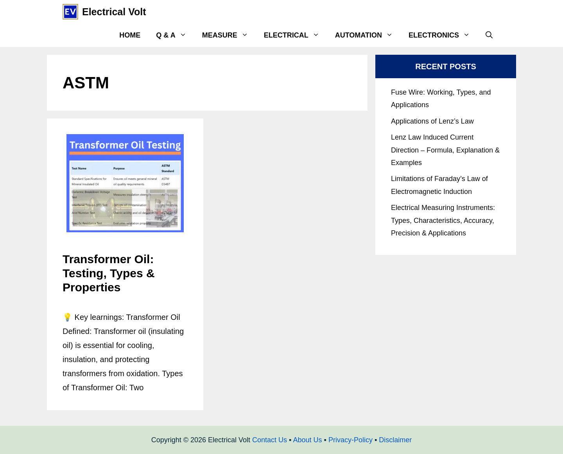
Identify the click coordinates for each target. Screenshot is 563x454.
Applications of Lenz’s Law (432, 121)
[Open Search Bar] (489, 35)
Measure (229, 35)
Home (129, 35)
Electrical (295, 35)
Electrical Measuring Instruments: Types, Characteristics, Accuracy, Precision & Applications (443, 220)
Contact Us (269, 440)
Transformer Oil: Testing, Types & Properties (109, 273)
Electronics (443, 35)
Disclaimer (395, 440)
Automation (368, 35)
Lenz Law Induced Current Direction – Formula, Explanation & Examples (445, 150)
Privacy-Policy (350, 440)
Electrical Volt (114, 11)
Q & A (175, 35)
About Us (307, 440)
